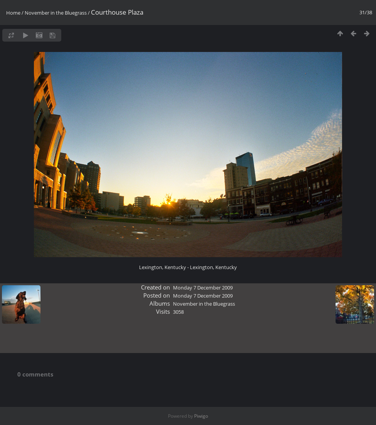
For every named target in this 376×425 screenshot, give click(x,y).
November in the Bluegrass (56, 12)
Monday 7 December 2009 (203, 287)
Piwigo (201, 416)
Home (13, 12)
